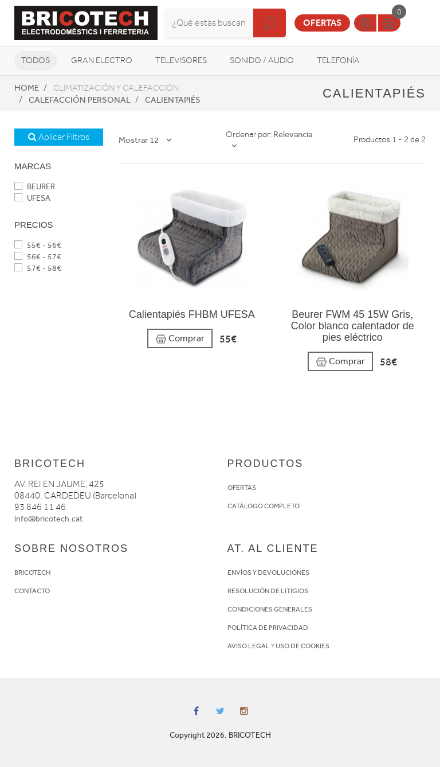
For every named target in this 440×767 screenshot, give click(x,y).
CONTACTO (32, 591)
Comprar (180, 339)
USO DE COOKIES (302, 646)
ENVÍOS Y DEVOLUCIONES (268, 573)
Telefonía (338, 60)
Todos (35, 60)
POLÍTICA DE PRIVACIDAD (267, 628)
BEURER (34, 187)
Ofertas (322, 22)
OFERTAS (241, 488)
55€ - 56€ (37, 245)
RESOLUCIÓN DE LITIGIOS (267, 591)
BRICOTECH (32, 573)
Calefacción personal (80, 100)
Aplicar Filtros (58, 137)
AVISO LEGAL (248, 646)
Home (26, 88)
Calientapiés (173, 100)
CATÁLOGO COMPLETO (263, 506)
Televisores (181, 60)
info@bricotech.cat (48, 519)
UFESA (32, 198)
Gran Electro (101, 60)
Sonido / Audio (262, 60)
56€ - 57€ (37, 257)
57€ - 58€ (37, 268)
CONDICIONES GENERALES (269, 609)
